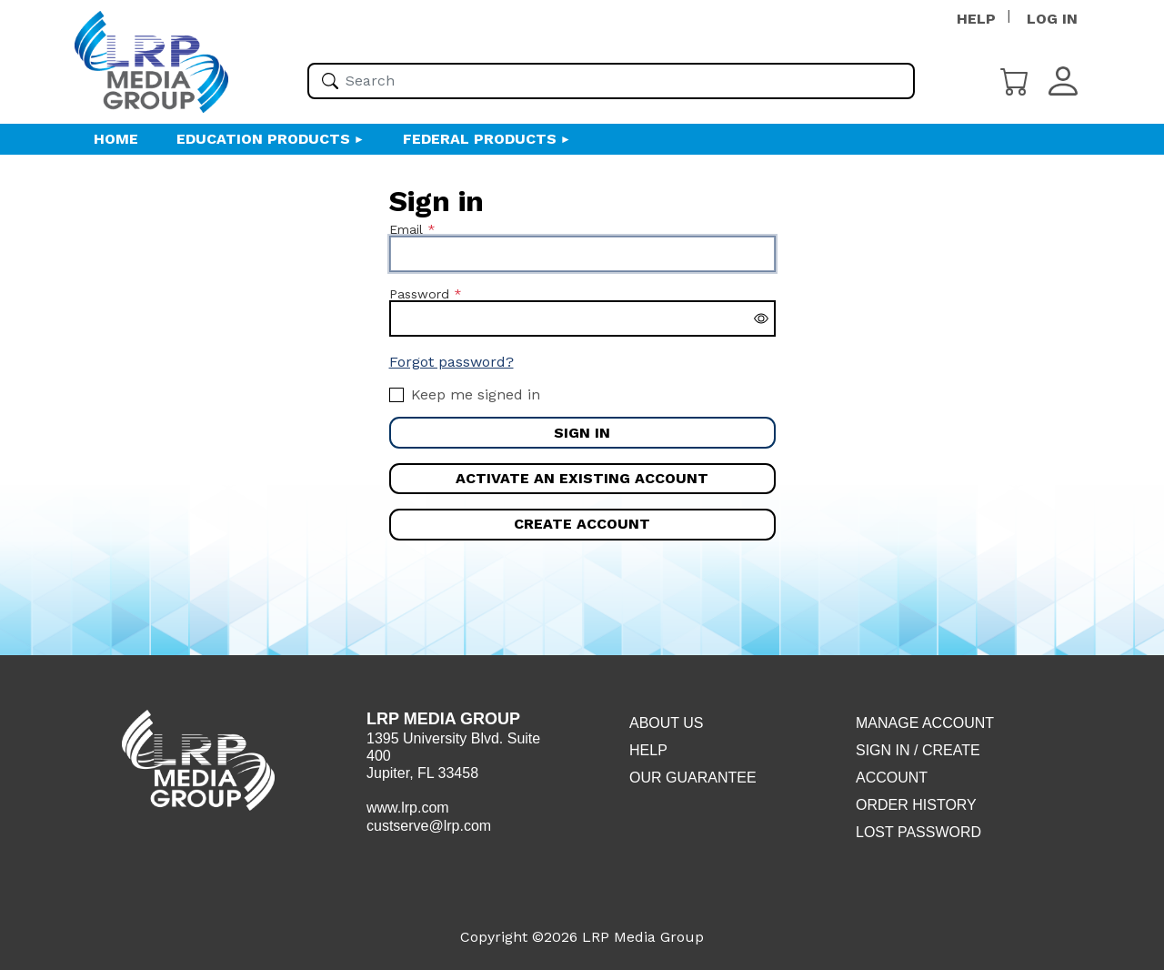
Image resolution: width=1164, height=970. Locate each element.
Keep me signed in (475, 395)
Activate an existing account (582, 478)
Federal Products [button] (480, 138)
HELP (976, 18)
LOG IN (1052, 18)
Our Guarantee (693, 777)
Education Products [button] (263, 138)
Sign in (582, 432)
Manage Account (925, 723)
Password (419, 294)
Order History (916, 805)
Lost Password (918, 832)
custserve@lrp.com (428, 826)
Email (406, 229)
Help (648, 750)
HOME (116, 138)
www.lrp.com (407, 807)
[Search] (330, 81)
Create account (582, 523)
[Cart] (1015, 79)
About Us (666, 723)
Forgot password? (451, 361)
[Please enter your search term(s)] (611, 81)
